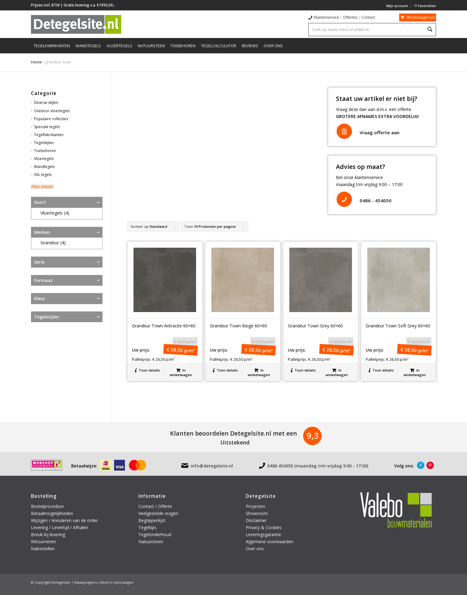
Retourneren (44, 541)
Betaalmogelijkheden (52, 513)
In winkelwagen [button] (181, 372)
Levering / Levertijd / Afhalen (59, 527)
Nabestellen (43, 548)
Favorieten (425, 5)
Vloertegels (44, 158)
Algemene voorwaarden (269, 541)
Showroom (257, 513)
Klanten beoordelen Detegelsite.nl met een (233, 433)
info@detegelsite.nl (212, 466)
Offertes (350, 17)
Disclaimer (256, 520)
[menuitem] (397, 5)
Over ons (255, 548)
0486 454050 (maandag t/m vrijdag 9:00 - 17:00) (317, 466)
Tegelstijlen (44, 142)
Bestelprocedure (47, 506)
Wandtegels (44, 166)
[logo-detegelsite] (76, 24)
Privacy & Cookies (264, 527)
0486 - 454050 (376, 200)
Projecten (255, 506)
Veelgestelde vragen (158, 513)
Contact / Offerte (155, 506)
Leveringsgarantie (263, 534)
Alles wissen (42, 186)
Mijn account (397, 5)
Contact (368, 17)
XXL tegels (43, 174)
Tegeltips (147, 527)
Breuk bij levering (48, 534)
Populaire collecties (51, 118)
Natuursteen (151, 541)
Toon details (147, 370)
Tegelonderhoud (154, 534)
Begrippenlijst (151, 520)
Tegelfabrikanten (49, 134)
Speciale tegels (47, 126)
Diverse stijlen (46, 102)
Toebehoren (45, 150)
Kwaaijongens (85, 582)
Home (36, 62)
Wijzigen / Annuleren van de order (64, 520)
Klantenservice (326, 17)
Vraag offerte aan (379, 132)
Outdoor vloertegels (52, 110)
